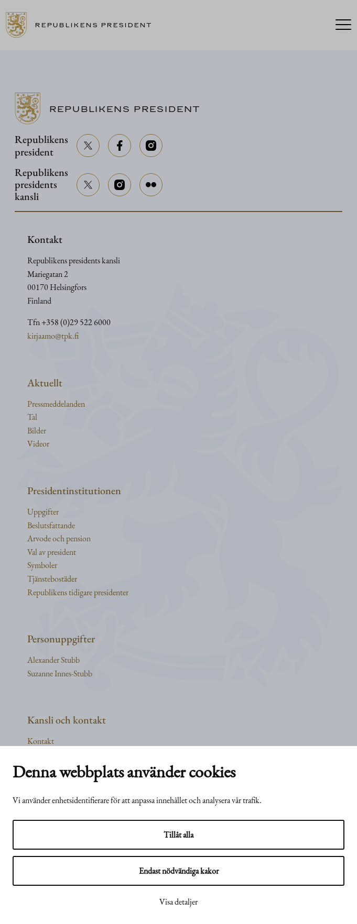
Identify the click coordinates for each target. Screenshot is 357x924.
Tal (32, 416)
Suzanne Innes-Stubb (59, 673)
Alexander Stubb (53, 659)
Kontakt (40, 741)
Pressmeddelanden (56, 403)
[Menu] (343, 25)
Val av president (51, 552)
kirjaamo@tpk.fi (53, 335)
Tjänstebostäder (52, 578)
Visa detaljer (178, 901)
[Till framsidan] (83, 25)
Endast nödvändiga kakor (179, 870)
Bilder (36, 430)
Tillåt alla (178, 834)
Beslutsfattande (51, 525)
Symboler (42, 565)
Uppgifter (43, 511)
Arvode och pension (59, 538)
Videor (38, 443)
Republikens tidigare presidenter (77, 592)
